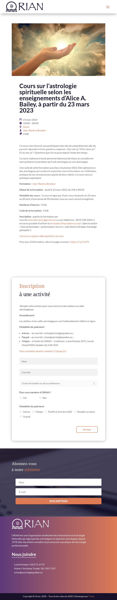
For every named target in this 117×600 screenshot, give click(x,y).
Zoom (26, 126)
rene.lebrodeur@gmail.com (42, 219)
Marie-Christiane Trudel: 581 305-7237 (35, 568)
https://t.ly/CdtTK (79, 241)
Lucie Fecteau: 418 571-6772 (29, 564)
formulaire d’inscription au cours (66, 223)
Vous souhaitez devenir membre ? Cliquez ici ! (43, 351)
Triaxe (91, 596)
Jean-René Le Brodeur (34, 130)
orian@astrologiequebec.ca (28, 572)
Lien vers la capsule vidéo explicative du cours (41, 236)
